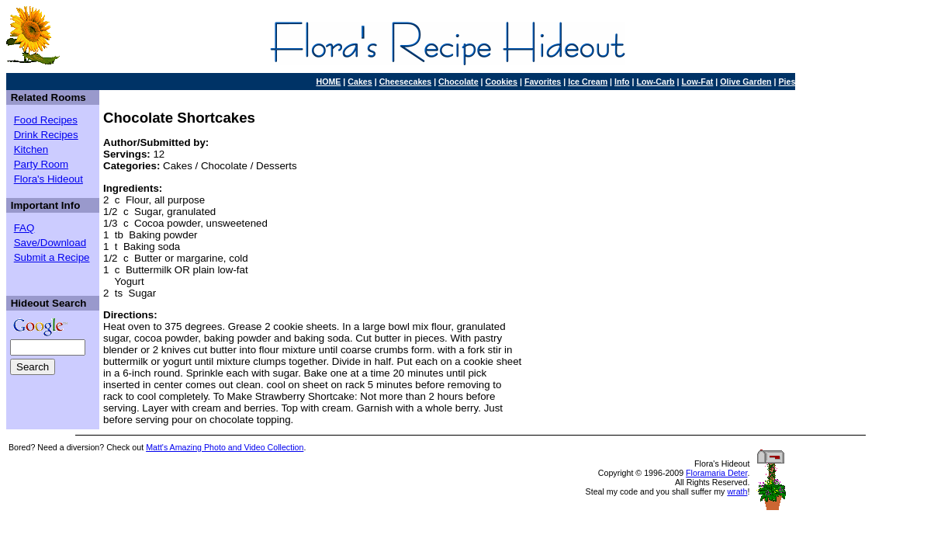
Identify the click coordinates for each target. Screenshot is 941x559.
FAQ (24, 228)
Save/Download (50, 242)
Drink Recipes (46, 135)
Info (622, 81)
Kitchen (31, 149)
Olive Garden (745, 81)
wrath (737, 491)
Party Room (41, 164)
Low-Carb (655, 81)
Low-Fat (698, 81)
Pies (787, 81)
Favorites (542, 81)
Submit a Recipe (52, 257)
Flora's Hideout (48, 179)
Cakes (360, 81)
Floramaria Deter (716, 472)
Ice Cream (587, 81)
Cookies (501, 81)
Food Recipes (46, 120)
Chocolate (458, 81)
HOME (328, 81)
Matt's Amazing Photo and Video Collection (224, 447)
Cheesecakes (405, 81)
